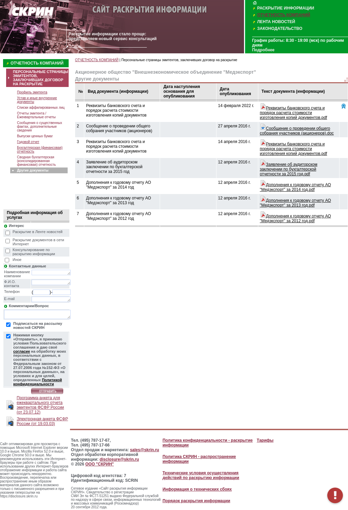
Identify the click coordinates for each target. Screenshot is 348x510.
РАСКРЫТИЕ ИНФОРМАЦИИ (285, 8)
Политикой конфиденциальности (37, 382)
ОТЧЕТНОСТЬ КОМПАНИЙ (283, 15)
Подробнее (263, 50)
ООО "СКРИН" (99, 464)
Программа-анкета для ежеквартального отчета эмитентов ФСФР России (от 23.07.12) (40, 405)
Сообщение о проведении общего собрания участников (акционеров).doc (297, 131)
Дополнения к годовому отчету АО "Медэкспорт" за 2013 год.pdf (295, 203)
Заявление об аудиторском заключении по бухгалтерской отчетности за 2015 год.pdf (288, 169)
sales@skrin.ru (144, 449)
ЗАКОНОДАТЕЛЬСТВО (279, 28)
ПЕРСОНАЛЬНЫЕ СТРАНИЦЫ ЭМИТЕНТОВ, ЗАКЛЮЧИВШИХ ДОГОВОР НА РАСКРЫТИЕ (40, 78)
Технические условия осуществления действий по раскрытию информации (200, 475)
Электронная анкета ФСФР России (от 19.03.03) (42, 421)
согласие (21, 351)
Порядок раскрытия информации (196, 500)
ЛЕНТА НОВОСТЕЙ (276, 21)
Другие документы (33, 170)
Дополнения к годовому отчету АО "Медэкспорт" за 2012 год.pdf (295, 218)
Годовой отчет (28, 142)
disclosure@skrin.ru (119, 459)
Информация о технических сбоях (197, 489)
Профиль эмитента (32, 92)
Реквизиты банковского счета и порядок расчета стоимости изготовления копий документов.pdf (293, 113)
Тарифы (265, 440)
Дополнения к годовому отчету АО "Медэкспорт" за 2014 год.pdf (295, 187)
